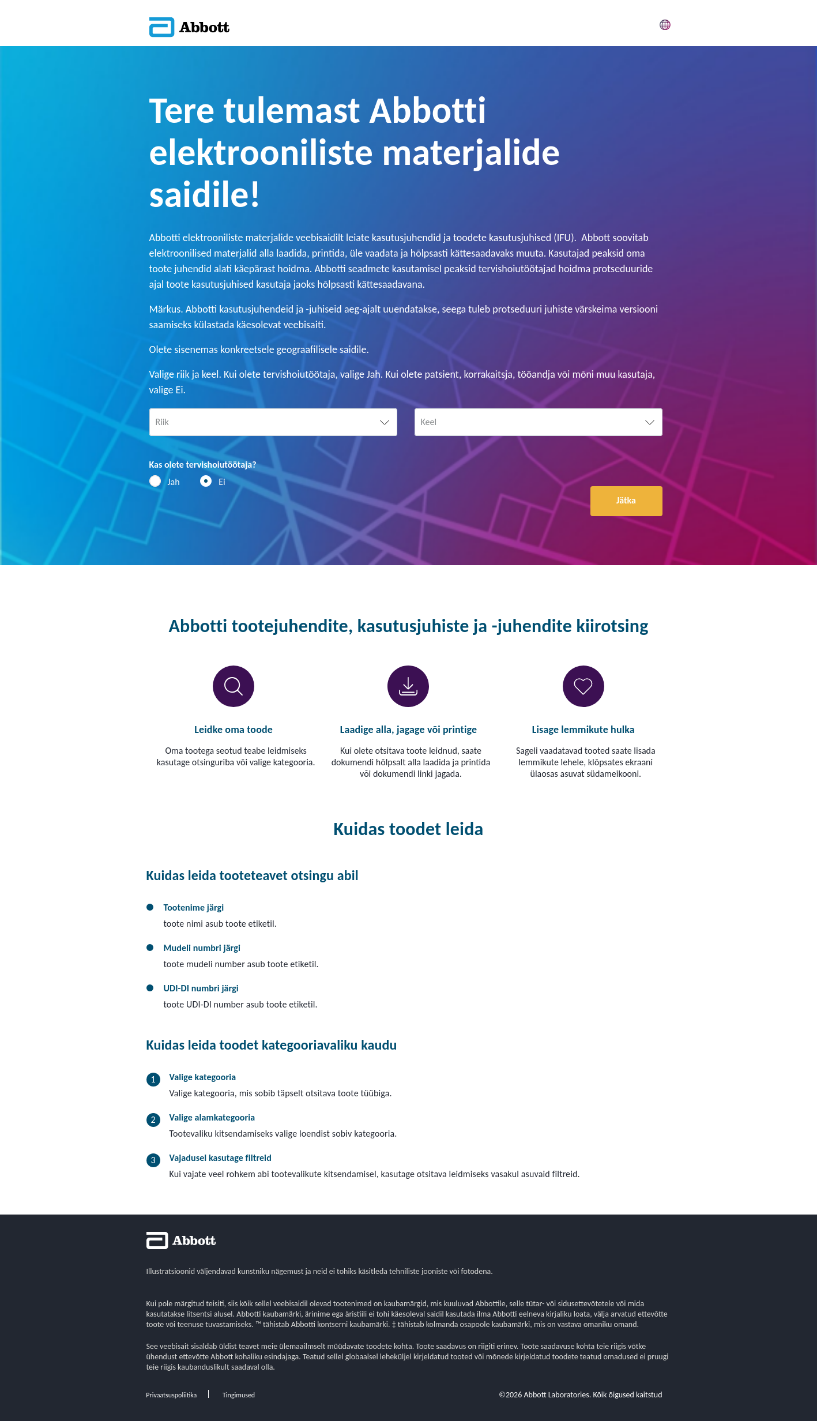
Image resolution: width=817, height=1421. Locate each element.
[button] (665, 23)
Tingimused (239, 1395)
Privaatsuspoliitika (171, 1395)
